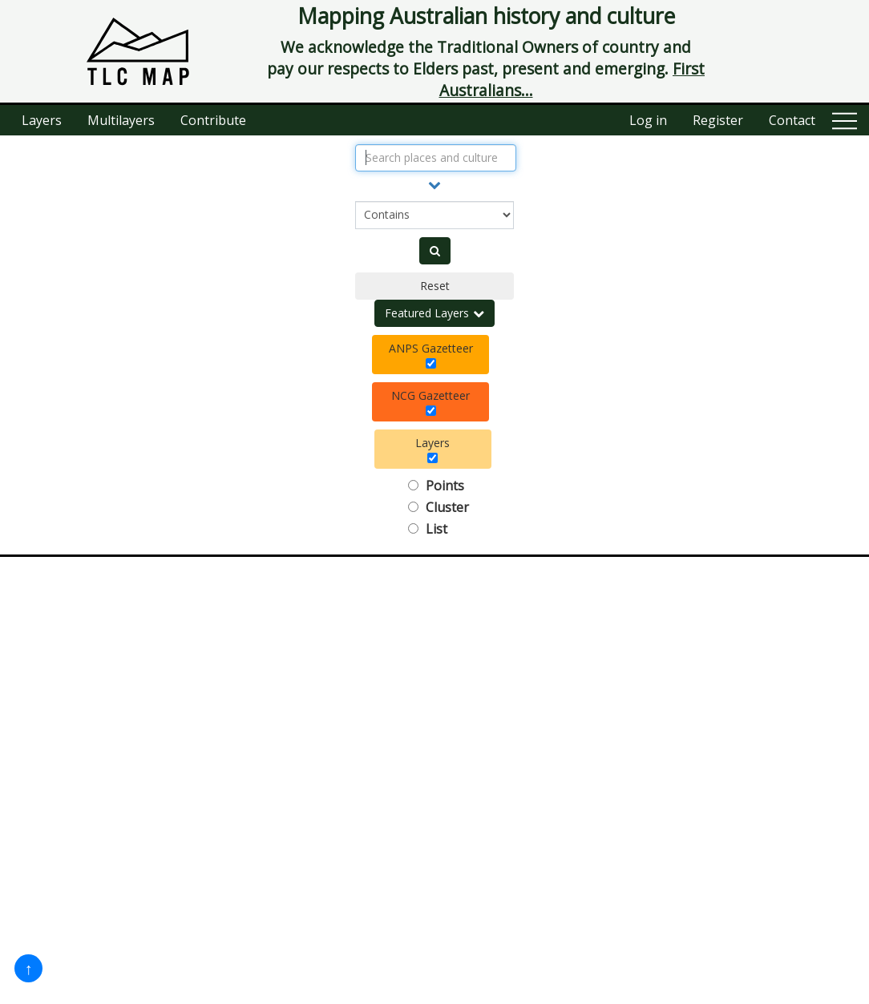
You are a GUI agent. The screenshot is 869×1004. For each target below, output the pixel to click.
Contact (792, 120)
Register (718, 120)
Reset (435, 285)
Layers (42, 120)
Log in (648, 120)
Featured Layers (434, 313)
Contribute (213, 120)
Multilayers (121, 120)
